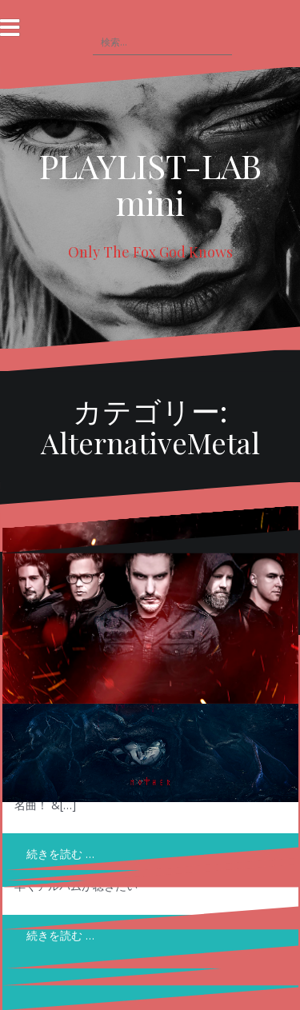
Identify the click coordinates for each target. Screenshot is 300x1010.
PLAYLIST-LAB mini (150, 184)
